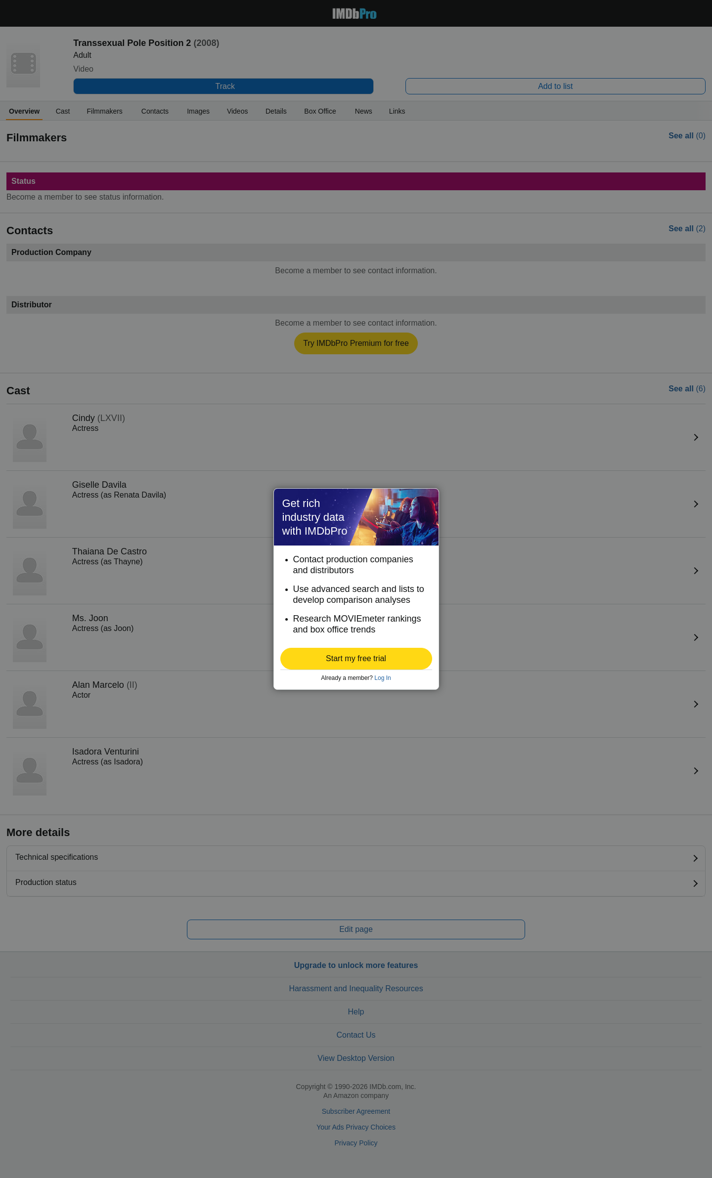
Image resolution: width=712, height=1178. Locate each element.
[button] (356, 658)
